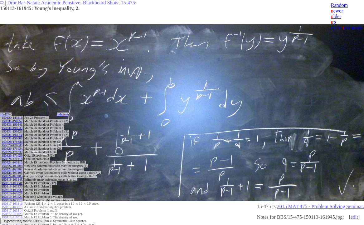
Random (339, 5)
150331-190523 (12, 131)
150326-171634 (12, 148)
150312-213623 (12, 214)
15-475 (128, 2)
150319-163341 (12, 183)
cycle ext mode (346, 27)
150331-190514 (12, 135)
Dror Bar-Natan (23, 2)
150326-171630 (12, 152)
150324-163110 (12, 162)
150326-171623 (12, 155)
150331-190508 (12, 138)
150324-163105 (12, 172)
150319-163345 (12, 179)
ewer (337, 10)
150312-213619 (12, 217)
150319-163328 (12, 193)
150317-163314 (12, 210)
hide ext (62, 114)
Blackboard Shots (100, 2)
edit (354, 217)
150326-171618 (12, 159)
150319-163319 (12, 200)
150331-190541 (12, 124)
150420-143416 (12, 117)
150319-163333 (12, 190)
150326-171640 (12, 145)
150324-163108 (12, 166)
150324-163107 (12, 169)
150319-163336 (12, 186)
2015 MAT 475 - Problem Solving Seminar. (320, 206)
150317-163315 (12, 207)
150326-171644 (12, 141)
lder (336, 16)
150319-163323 (12, 196)
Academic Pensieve (60, 2)
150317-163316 (12, 203)
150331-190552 (12, 121)
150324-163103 (12, 176)
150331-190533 (12, 128)
